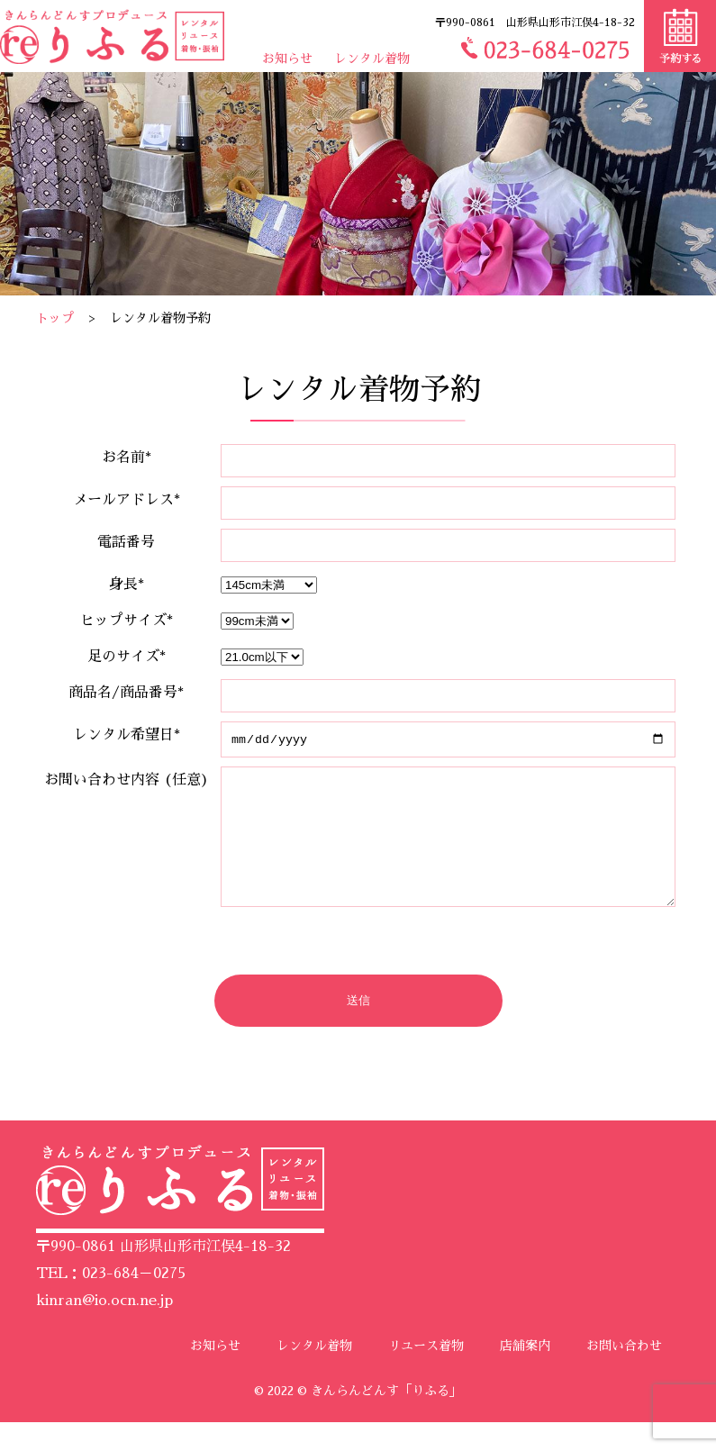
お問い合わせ (624, 1374)
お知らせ (287, 58)
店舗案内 (525, 1374)
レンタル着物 (372, 58)
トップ (55, 318)
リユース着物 (426, 1374)
